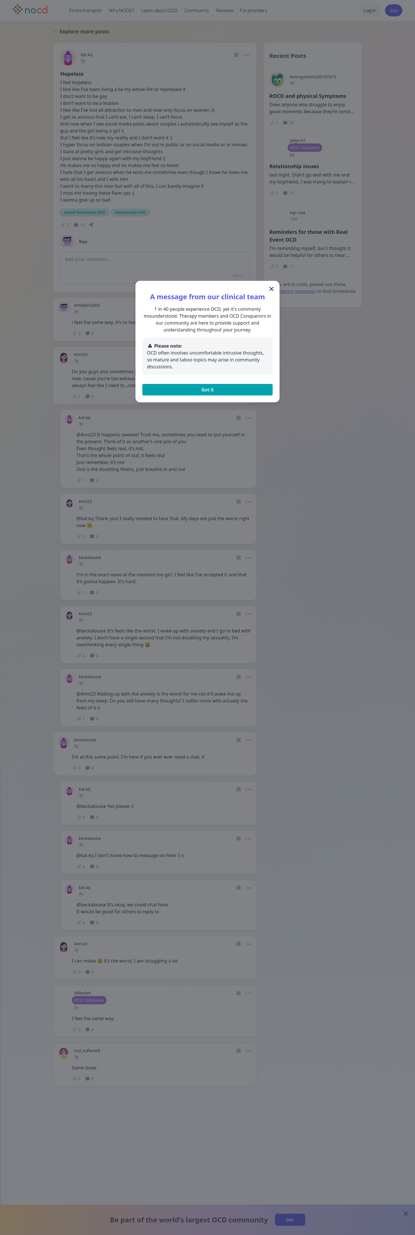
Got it (207, 390)
